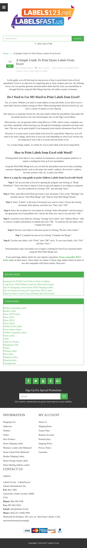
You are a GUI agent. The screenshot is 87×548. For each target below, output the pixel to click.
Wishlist (6, 431)
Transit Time (44, 431)
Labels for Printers (11, 342)
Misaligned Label (10, 345)
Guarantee (43, 452)
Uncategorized (9, 363)
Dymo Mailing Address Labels (16, 465)
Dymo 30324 (9, 323)
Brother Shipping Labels (13, 456)
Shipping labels (10, 360)
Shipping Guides (10, 357)
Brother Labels (9, 311)
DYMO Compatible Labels (15, 332)
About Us (43, 422)
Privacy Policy (45, 448)
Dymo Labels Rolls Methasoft (16, 452)
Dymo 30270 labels (11, 314)
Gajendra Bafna (26, 68)
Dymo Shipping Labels (13, 443)
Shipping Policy (45, 443)
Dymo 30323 (9, 320)
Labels (6, 339)
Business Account (46, 435)
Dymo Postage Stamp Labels (15, 461)
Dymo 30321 (9, 317)
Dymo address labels (12, 329)
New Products (9, 439)
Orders (6, 435)
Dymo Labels (43, 68)
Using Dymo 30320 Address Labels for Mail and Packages (28, 284)
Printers (6, 348)
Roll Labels (8, 354)
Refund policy (45, 439)
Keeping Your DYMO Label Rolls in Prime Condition (26, 281)
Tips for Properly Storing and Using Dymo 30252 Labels (27, 290)
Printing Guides (10, 351)
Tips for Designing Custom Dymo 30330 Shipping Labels (28, 287)
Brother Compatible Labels (15, 308)
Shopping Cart (9, 422)
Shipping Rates (45, 426)
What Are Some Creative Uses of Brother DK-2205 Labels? (29, 293)
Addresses (7, 426)
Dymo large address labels (35, 71)
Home (6, 53)
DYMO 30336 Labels (12, 326)
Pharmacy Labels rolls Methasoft (17, 448)
